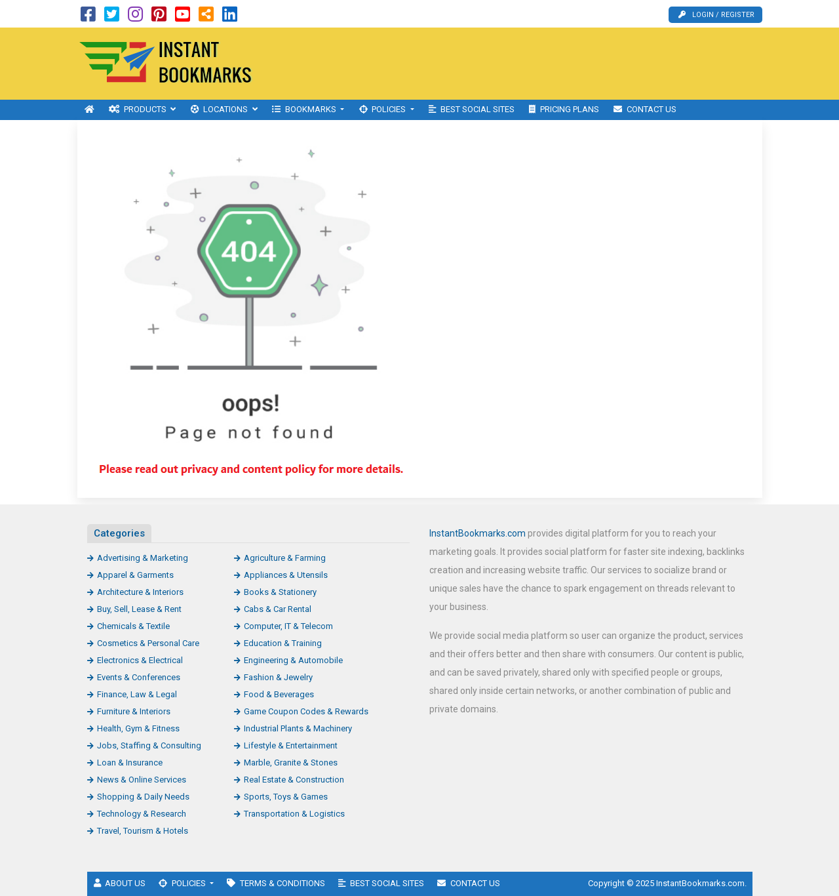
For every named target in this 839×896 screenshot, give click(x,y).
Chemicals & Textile (133, 626)
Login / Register (716, 14)
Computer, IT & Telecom (288, 626)
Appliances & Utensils (286, 575)
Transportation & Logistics (294, 814)
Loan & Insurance (130, 762)
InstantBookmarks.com (477, 533)
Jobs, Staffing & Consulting (149, 745)
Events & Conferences (138, 677)
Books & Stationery (280, 592)
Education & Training (283, 643)
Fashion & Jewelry (278, 677)
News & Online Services (141, 779)
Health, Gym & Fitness (138, 728)
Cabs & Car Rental (277, 609)
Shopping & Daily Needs (143, 797)
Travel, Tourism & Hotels (142, 831)
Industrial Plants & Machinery (298, 728)
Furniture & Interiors (133, 711)
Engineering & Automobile (293, 660)
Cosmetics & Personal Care (148, 643)
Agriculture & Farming (285, 558)
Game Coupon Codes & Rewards (306, 711)
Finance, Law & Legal (137, 694)
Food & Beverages (279, 694)
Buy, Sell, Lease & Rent (139, 609)
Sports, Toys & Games (286, 797)
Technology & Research (141, 814)
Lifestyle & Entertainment (291, 745)
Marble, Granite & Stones (291, 762)
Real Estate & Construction (294, 779)
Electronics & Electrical (140, 660)
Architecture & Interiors (140, 592)
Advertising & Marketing (142, 558)
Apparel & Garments (135, 575)
